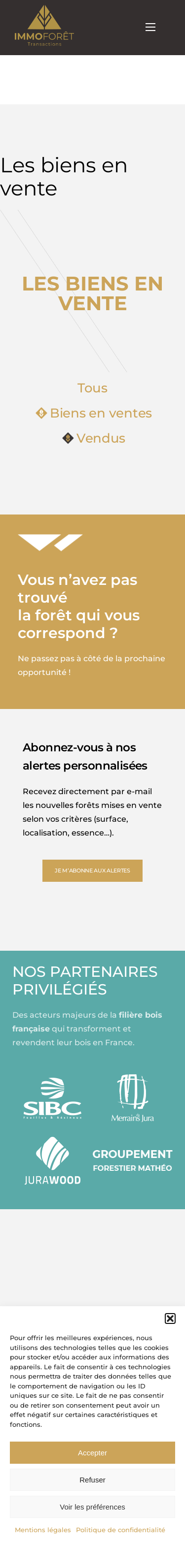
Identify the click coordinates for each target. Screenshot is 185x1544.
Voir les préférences (92, 1507)
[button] (170, 1318)
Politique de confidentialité (120, 1530)
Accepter (92, 1452)
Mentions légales (43, 1530)
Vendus (93, 438)
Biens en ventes (94, 413)
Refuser (92, 1480)
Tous (92, 388)
